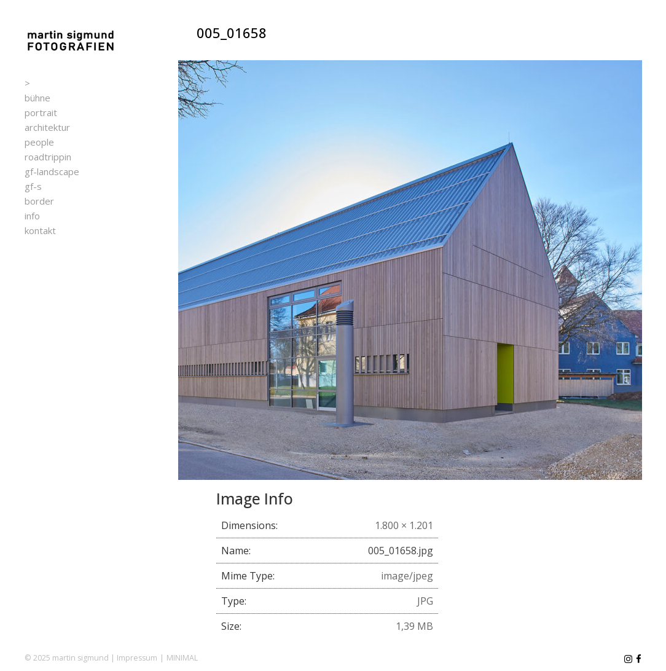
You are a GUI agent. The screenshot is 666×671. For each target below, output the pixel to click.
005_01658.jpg (400, 550)
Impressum (137, 658)
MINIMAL (182, 658)
